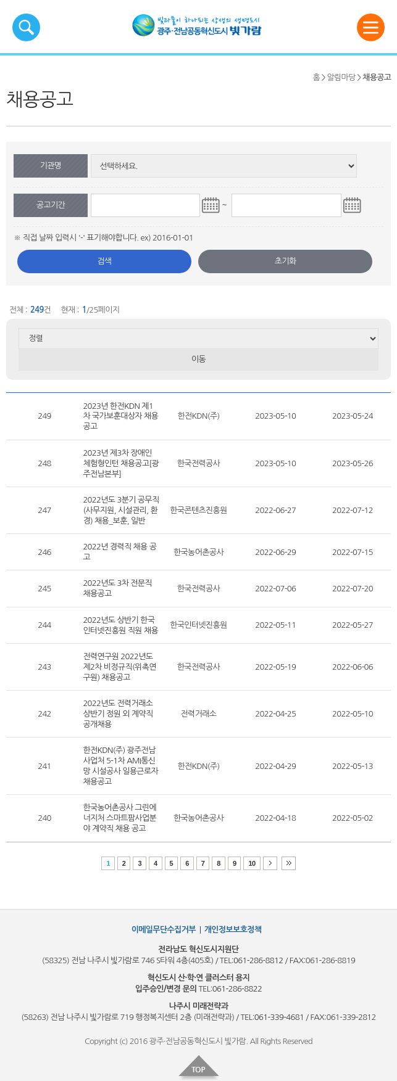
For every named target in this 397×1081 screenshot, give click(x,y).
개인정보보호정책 (233, 930)
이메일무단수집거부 (164, 930)
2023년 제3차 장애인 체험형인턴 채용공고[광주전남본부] (121, 463)
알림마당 (341, 77)
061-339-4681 (279, 1017)
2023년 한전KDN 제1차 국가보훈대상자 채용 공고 (120, 416)
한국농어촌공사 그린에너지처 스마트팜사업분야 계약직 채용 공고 (119, 818)
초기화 (285, 261)
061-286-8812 (258, 960)
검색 (104, 261)
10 (251, 863)
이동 (198, 359)
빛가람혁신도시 (217, 29)
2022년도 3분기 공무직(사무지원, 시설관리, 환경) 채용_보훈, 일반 (121, 510)
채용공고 (376, 77)
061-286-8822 (237, 989)
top (198, 1068)
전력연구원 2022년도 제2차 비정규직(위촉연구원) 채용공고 (119, 666)
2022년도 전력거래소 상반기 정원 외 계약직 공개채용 (118, 713)
